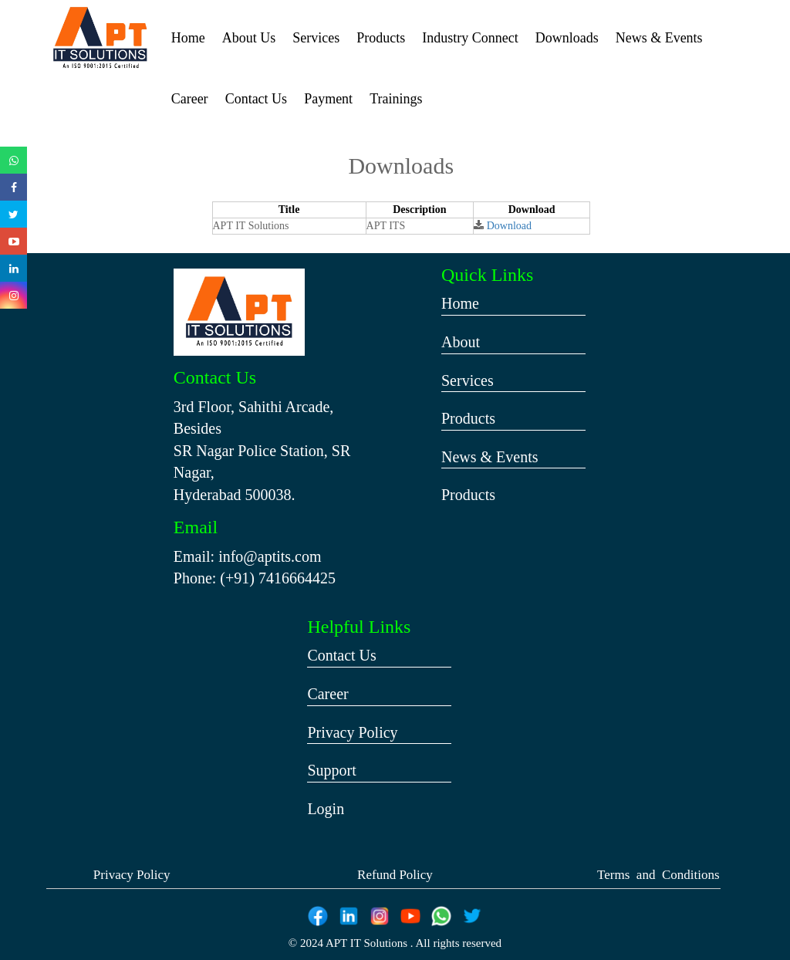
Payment (328, 98)
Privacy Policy (352, 732)
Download (509, 226)
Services (315, 38)
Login (325, 808)
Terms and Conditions (658, 874)
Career (189, 98)
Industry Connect (470, 38)
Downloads (567, 38)
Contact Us (256, 98)
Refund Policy (395, 874)
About (460, 341)
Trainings (396, 98)
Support (331, 770)
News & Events (659, 38)
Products (380, 38)
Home (188, 38)
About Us (249, 38)
